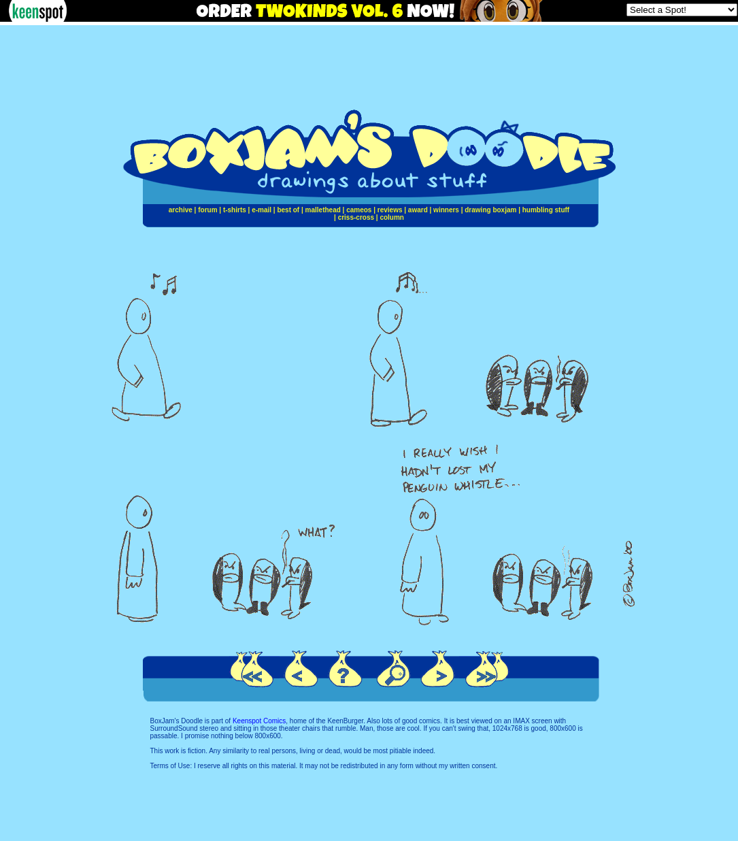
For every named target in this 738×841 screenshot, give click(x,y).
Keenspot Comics (259, 721)
